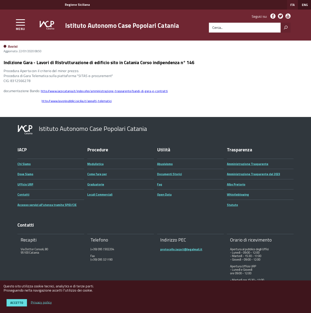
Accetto (16, 302)
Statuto (232, 205)
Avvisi (13, 46)
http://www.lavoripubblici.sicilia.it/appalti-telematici (77, 101)
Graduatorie (95, 184)
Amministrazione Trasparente (247, 164)
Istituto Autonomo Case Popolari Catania (122, 25)
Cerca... (217, 28)
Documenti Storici (169, 174)
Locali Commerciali (99, 194)
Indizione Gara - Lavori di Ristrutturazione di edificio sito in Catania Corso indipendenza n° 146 (99, 62)
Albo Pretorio (236, 184)
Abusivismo (165, 164)
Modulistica (95, 164)
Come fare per (97, 174)
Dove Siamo (25, 174)
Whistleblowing (238, 194)
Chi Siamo (24, 164)
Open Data (164, 194)
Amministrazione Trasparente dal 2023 (253, 174)
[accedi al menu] (20, 24)
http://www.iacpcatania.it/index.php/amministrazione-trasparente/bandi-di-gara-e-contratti (104, 91)
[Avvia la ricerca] (286, 28)
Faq (159, 184)
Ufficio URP (25, 184)
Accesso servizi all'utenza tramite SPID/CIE (47, 205)
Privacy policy (41, 302)
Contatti (23, 194)
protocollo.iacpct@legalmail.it (181, 249)
